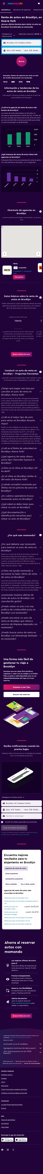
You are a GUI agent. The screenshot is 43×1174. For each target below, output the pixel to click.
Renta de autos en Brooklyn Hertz (11, 908)
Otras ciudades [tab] (11, 884)
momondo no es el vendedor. (22, 1044)
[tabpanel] (21, 150)
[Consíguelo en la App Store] (21, 1140)
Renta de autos (8, 1061)
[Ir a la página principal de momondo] (15, 3)
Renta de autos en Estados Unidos (26, 1061)
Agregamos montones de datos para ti (22, 1048)
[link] (19, 277)
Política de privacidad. (22, 834)
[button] (3, 3)
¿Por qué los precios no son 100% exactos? (22, 1052)
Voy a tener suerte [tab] (28, 884)
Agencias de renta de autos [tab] (15, 868)
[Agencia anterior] (5, 254)
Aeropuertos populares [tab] (14, 879)
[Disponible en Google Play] (7, 1140)
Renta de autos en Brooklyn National (17, 924)
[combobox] (8, 35)
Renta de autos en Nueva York (12, 1063)
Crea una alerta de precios (21, 1003)
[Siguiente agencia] (38, 254)
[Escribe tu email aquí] (23, 816)
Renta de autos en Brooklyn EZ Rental (18, 917)
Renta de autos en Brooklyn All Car (17, 921)
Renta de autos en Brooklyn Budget (11, 913)
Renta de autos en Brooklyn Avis (16, 898)
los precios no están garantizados (20, 1037)
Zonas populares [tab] (11, 873)
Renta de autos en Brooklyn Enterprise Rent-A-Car (21, 902)
